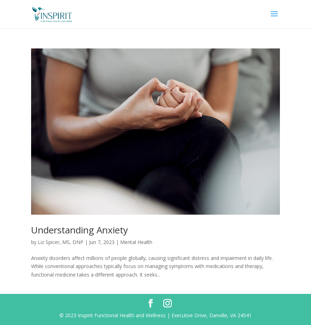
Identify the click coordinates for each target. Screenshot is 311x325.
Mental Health (136, 242)
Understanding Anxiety (79, 230)
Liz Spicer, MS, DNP (60, 242)
